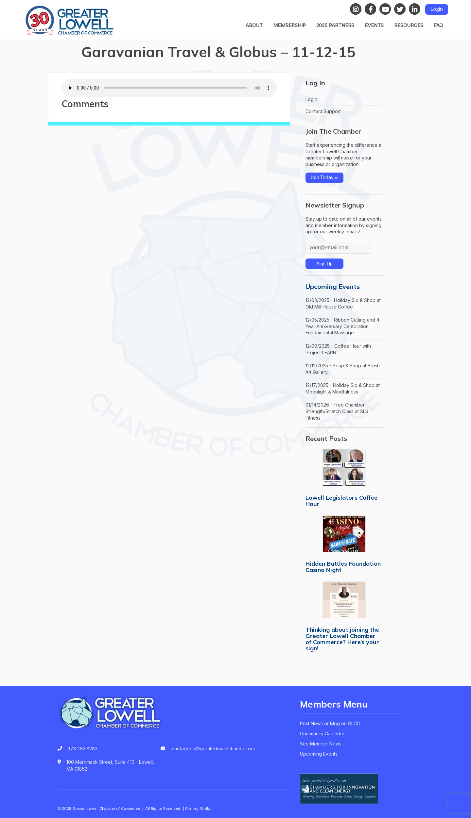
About (254, 25)
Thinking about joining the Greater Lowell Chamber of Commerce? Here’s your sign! (342, 639)
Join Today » (324, 177)
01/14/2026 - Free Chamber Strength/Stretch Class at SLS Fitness (336, 411)
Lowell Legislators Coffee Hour (341, 501)
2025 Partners (335, 25)
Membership (289, 25)
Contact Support (323, 111)
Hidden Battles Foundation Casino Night (343, 567)
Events (374, 25)
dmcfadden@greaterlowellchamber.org (212, 748)
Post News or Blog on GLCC (330, 723)
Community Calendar (322, 733)
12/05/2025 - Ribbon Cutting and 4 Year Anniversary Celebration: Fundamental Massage (342, 326)
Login (436, 9)
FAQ (438, 25)
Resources (408, 25)
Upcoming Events (332, 286)
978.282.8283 (82, 748)
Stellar (206, 808)
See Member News (320, 743)
